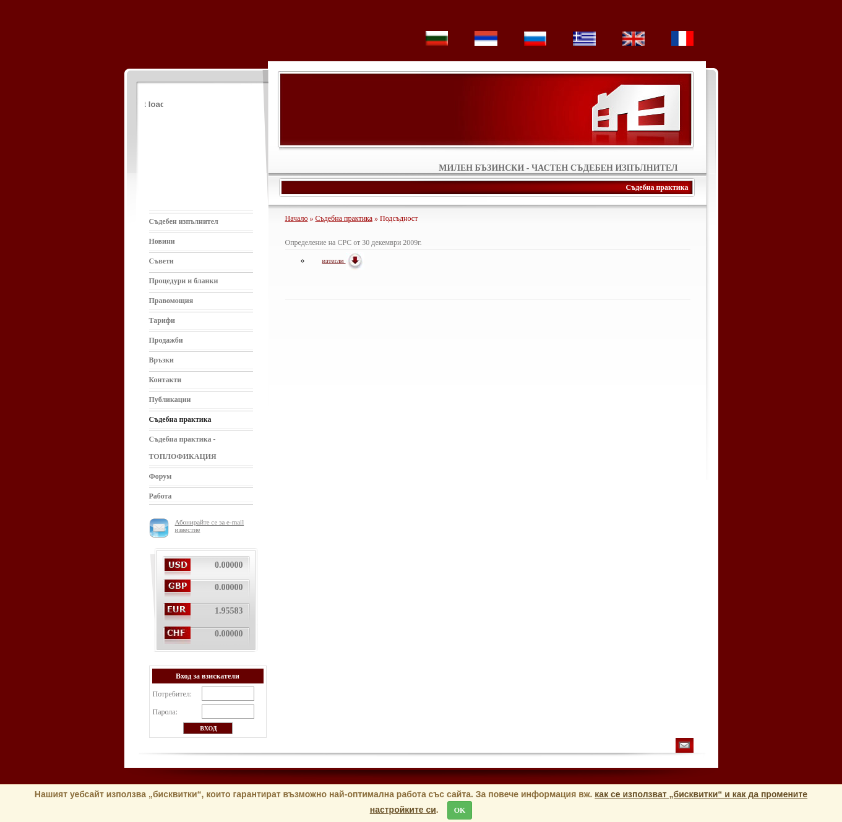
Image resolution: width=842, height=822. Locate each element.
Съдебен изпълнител (183, 221)
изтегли (343, 260)
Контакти (165, 379)
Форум (160, 476)
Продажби (166, 340)
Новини (162, 241)
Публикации (170, 399)
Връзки (161, 360)
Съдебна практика (180, 419)
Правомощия (171, 300)
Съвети (161, 261)
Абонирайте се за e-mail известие (196, 525)
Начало (296, 218)
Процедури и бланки (183, 280)
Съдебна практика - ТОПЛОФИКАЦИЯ (183, 448)
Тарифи (162, 320)
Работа (160, 496)
